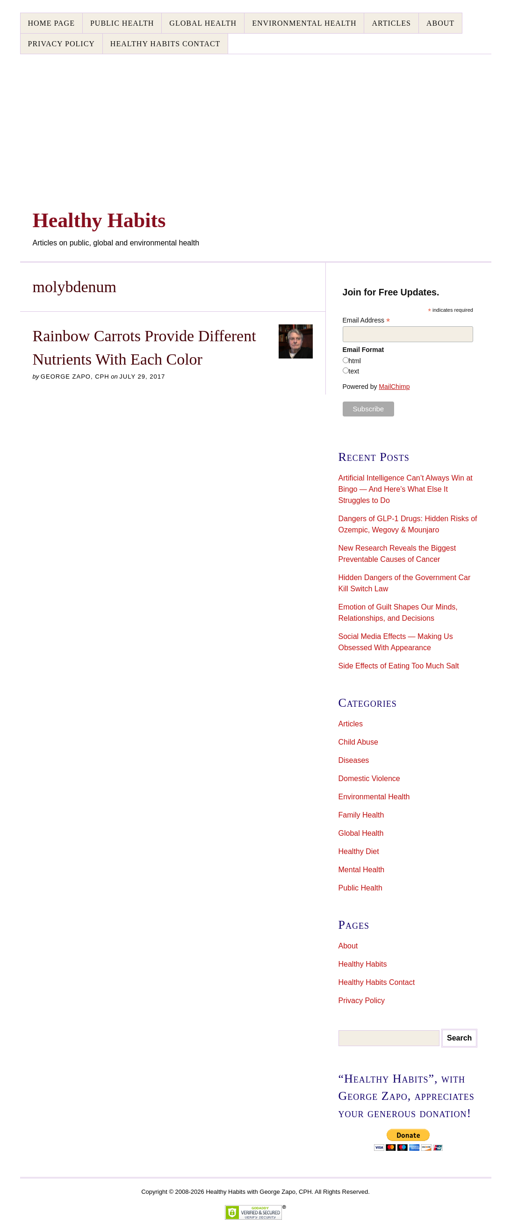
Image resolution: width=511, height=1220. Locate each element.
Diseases (353, 760)
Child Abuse (358, 742)
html (355, 361)
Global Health (203, 23)
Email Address (366, 320)
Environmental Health (304, 23)
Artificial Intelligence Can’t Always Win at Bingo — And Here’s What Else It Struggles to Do (405, 489)
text (354, 371)
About (440, 23)
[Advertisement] (255, 124)
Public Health (122, 23)
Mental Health (361, 870)
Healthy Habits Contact (165, 44)
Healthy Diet (358, 851)
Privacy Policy (61, 44)
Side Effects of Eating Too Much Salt (398, 666)
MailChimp (394, 386)
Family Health (361, 815)
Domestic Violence (369, 778)
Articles (391, 23)
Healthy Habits (362, 964)
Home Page (51, 23)
